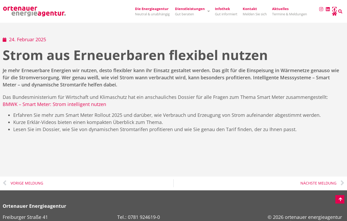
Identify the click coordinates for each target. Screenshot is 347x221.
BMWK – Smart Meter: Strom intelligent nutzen (54, 104)
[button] (340, 11)
